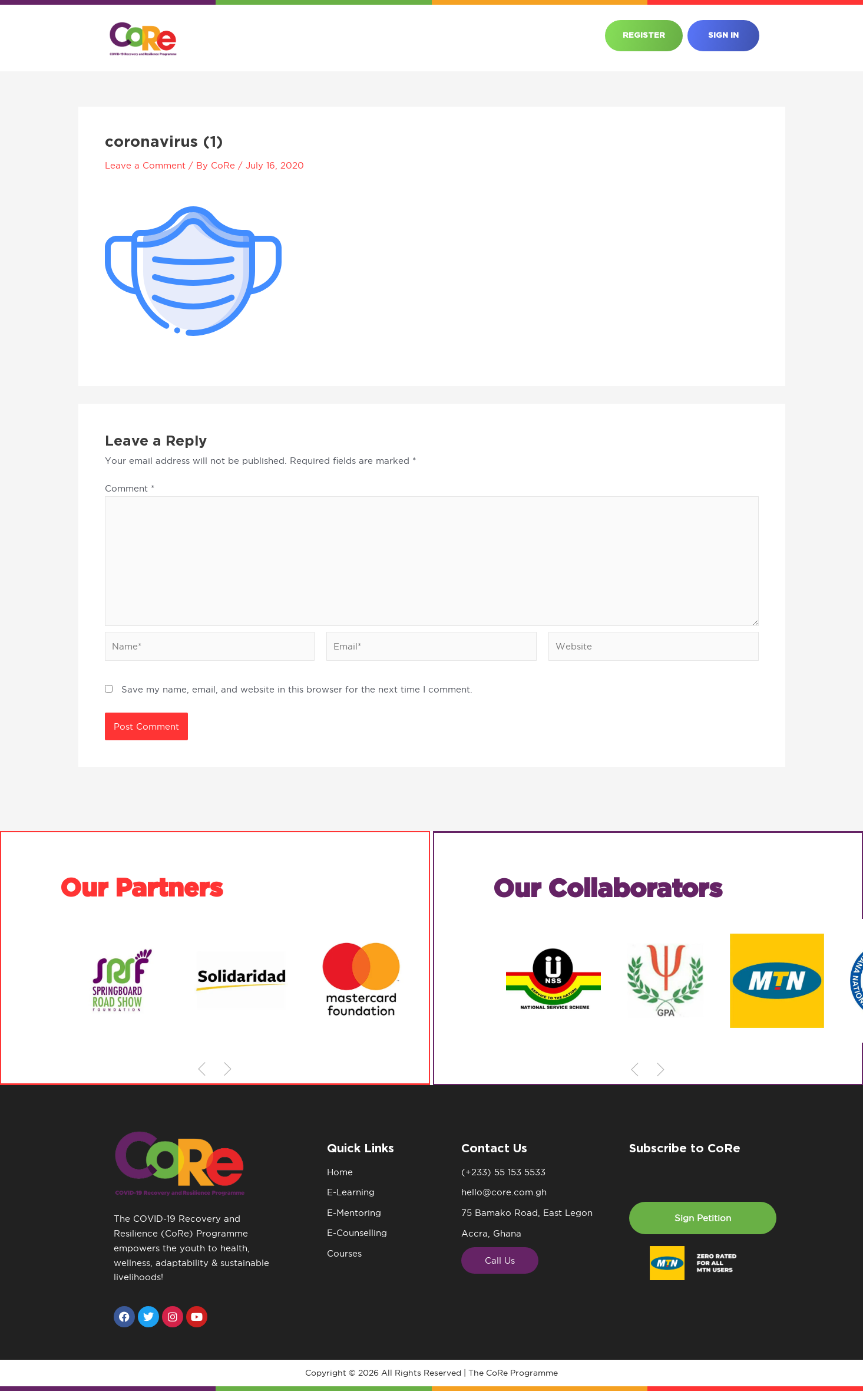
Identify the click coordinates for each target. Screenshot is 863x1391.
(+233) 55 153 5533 (503, 1172)
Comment (129, 488)
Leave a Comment (145, 165)
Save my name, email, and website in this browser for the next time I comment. (296, 690)
